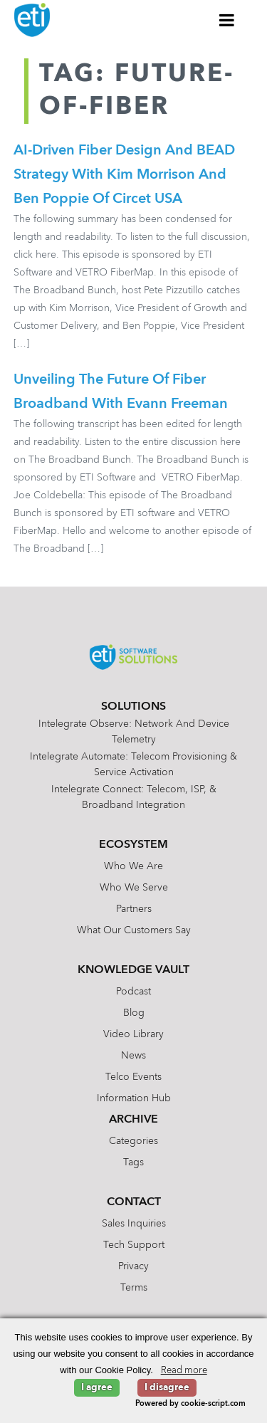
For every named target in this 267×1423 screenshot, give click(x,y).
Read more (184, 1370)
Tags (133, 1162)
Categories (133, 1141)
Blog (134, 1013)
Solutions (133, 707)
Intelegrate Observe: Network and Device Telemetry (133, 732)
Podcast (133, 992)
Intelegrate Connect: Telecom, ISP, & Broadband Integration (133, 797)
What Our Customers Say (134, 930)
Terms (133, 1288)
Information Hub (134, 1098)
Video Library (133, 1034)
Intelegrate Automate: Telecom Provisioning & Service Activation (133, 764)
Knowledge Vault (133, 970)
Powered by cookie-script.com (190, 1404)
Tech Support (133, 1245)
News (133, 1056)
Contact (134, 1202)
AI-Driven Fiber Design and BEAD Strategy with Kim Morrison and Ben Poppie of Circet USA (124, 175)
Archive (133, 1119)
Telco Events (133, 1077)
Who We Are (133, 866)
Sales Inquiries (134, 1224)
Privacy (133, 1266)
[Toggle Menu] (227, 20)
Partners (134, 909)
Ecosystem (133, 845)
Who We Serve (134, 888)
